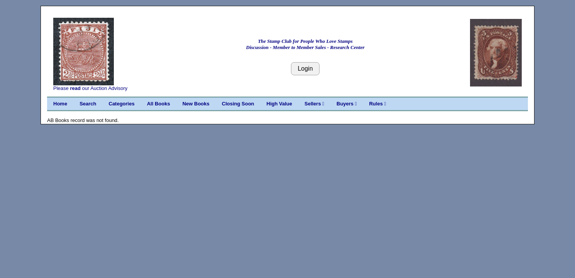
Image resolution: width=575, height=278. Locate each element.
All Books (158, 104)
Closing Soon (238, 104)
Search (87, 104)
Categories (122, 104)
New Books (196, 104)
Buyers (347, 104)
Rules (377, 104)
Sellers (314, 104)
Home (60, 104)
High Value (279, 104)
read (75, 88)
